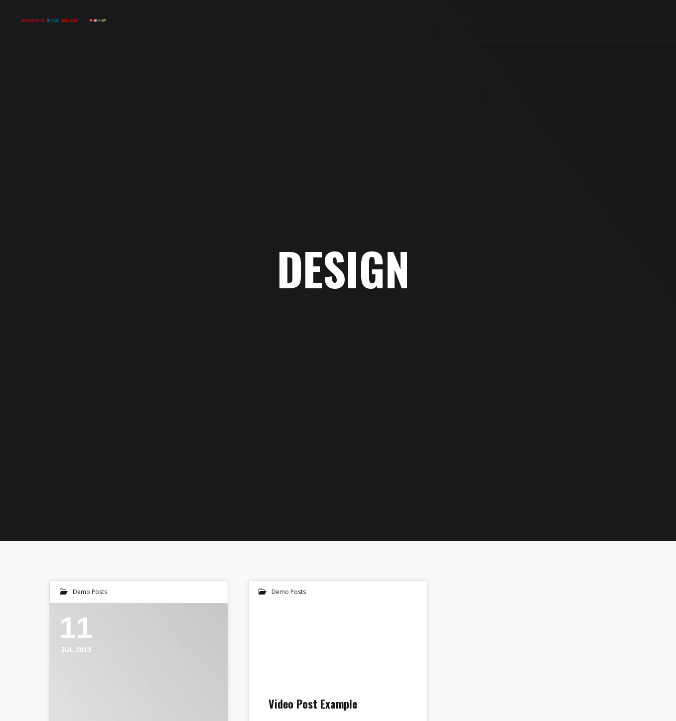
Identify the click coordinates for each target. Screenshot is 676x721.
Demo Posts (90, 592)
